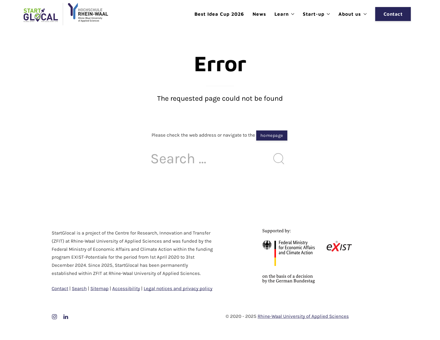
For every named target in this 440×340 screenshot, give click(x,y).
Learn (284, 14)
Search (79, 288)
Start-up (316, 14)
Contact (393, 14)
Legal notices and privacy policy (178, 288)
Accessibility (126, 288)
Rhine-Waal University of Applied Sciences (303, 316)
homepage (271, 135)
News (259, 14)
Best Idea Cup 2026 (219, 14)
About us (352, 14)
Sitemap (99, 288)
